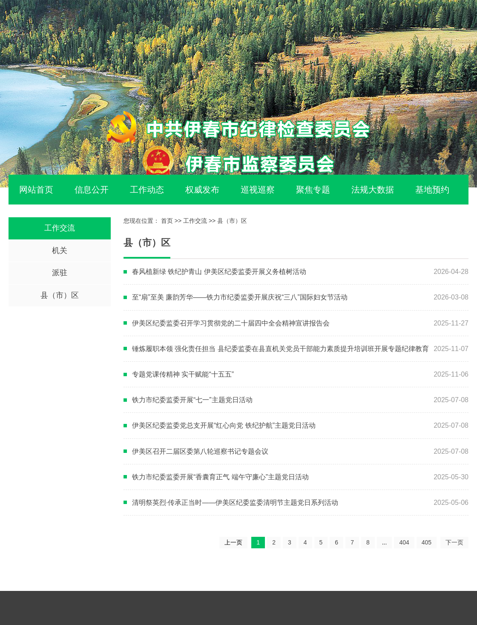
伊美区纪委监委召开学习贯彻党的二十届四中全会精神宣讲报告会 (231, 323)
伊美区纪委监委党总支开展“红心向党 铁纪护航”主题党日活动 (224, 425)
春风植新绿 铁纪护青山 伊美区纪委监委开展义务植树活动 (219, 271)
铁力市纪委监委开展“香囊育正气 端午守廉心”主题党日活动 (220, 477)
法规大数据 (372, 189)
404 (404, 542)
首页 (167, 220)
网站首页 (36, 189)
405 (426, 542)
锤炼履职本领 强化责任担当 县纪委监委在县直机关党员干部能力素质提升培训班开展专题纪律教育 (280, 348)
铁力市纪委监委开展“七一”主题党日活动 (192, 399)
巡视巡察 (258, 189)
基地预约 (432, 189)
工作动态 (147, 189)
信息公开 (92, 189)
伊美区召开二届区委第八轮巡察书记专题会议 (200, 451)
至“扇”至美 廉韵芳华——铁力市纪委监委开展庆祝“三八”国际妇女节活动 (240, 297)
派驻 (59, 272)
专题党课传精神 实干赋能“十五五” (183, 374)
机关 (59, 250)
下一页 (454, 542)
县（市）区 (59, 295)
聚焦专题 (313, 189)
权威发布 (202, 189)
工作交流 (59, 228)
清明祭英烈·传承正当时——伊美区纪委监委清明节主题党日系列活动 (235, 502)
